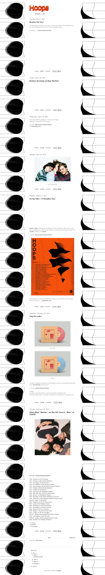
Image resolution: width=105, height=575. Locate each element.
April (35, 559)
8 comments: (48, 531)
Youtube (31, 231)
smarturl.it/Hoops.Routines (44, 30)
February (36, 563)
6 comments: (48, 306)
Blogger (59, 570)
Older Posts (72, 537)
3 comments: (48, 147)
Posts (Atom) (39, 540)
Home (31, 13)
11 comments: (48, 110)
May (35, 555)
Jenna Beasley (36, 384)
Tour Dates (37, 13)
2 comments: (48, 189)
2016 (34, 566)
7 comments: (47, 71)
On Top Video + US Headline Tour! (42, 199)
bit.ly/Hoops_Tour (36, 126)
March (35, 561)
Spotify (44, 231)
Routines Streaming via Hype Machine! (44, 81)
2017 (34, 553)
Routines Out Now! (36, 22)
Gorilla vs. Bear (33, 228)
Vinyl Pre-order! (35, 316)
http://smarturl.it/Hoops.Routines (43, 124)
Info (44, 13)
